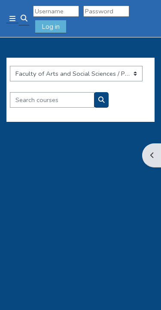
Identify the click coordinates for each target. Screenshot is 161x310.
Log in (51, 26)
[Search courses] (52, 100)
